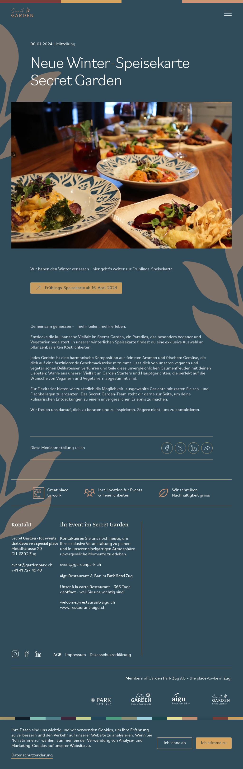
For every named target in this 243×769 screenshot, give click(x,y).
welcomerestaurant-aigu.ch (87, 602)
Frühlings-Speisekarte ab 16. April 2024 (75, 295)
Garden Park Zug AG (167, 678)
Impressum (75, 655)
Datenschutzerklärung (32, 755)
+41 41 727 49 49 (26, 570)
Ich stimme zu (214, 743)
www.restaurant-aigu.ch (82, 607)
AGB (57, 655)
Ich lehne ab (175, 743)
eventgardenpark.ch (31, 565)
